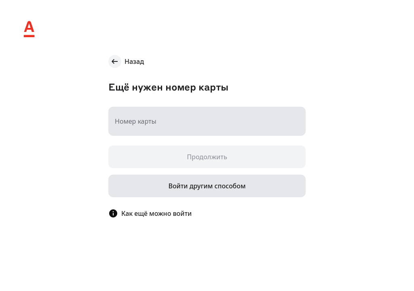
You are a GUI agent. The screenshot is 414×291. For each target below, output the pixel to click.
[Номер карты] (207, 121)
